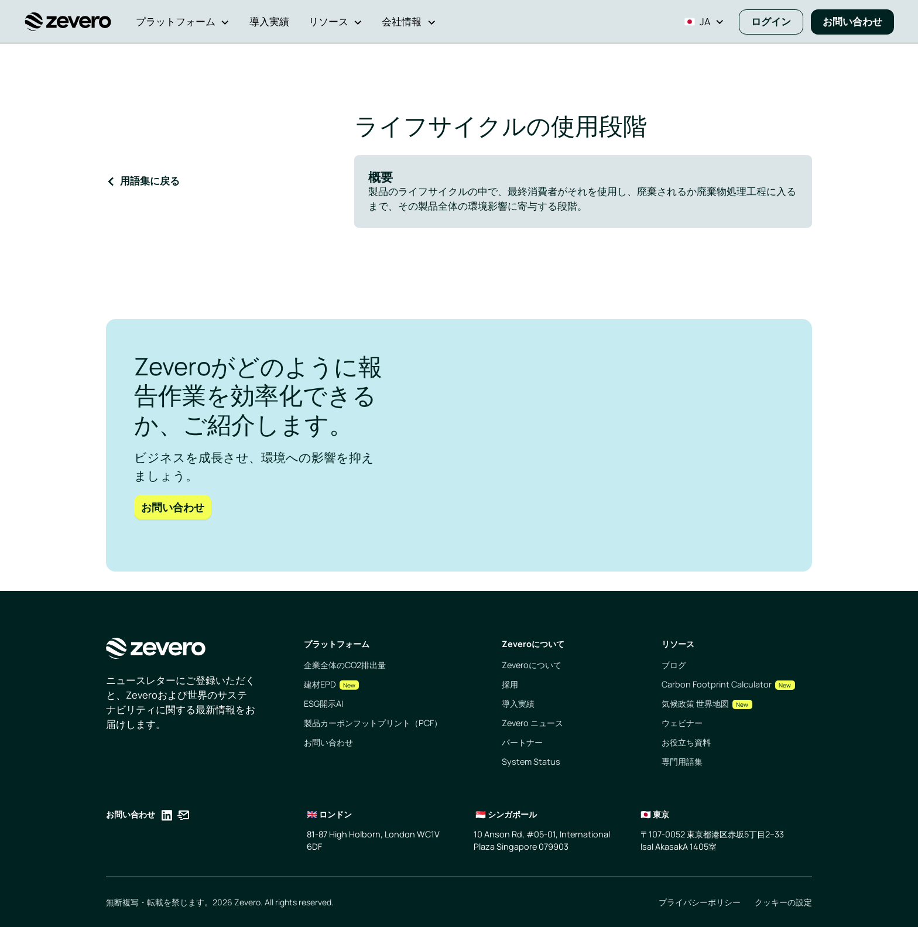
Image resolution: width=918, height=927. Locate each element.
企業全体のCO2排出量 (345, 665)
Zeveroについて (531, 665)
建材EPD (320, 684)
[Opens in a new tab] (167, 817)
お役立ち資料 (686, 742)
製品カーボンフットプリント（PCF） (373, 722)
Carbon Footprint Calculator (717, 684)
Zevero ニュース (532, 722)
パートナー (522, 742)
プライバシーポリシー (700, 902)
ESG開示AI (323, 703)
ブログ (674, 665)
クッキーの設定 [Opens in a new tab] (783, 902)
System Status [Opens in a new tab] (531, 761)
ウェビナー (682, 722)
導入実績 (518, 703)
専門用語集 (682, 761)
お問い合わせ (852, 21)
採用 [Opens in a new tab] (510, 684)
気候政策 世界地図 (695, 703)
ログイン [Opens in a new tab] (771, 21)
